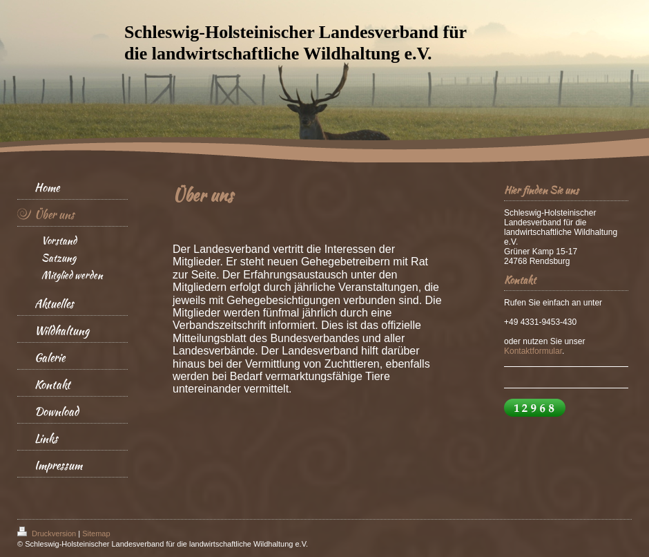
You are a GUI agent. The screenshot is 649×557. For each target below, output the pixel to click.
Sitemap (96, 533)
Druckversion (47, 533)
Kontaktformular (533, 351)
